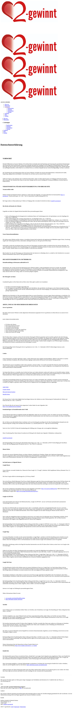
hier (21, 688)
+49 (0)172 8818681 (5, 102)
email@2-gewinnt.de (56, 201)
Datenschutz (23, 706)
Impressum (16, 706)
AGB (12, 706)
